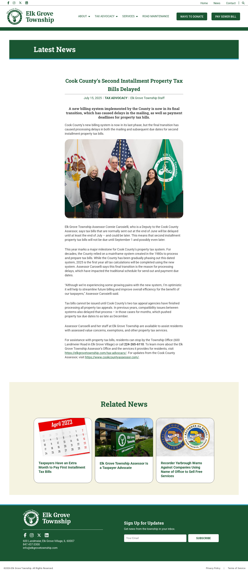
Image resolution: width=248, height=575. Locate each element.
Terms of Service (236, 568)
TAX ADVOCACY (116, 98)
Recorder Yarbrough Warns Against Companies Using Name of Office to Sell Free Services (181, 469)
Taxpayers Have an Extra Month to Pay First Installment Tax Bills (62, 467)
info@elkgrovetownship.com (40, 548)
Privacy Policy (213, 568)
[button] (243, 3)
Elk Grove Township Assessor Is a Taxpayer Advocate (124, 465)
